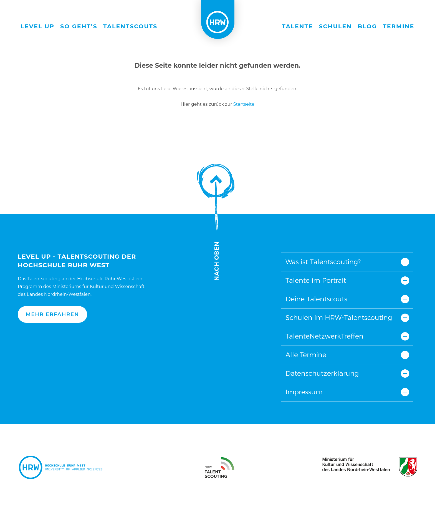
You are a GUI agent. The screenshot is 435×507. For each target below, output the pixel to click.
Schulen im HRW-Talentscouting (338, 318)
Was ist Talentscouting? (323, 262)
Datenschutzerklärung (322, 373)
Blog (367, 26)
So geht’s (78, 26)
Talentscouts (130, 26)
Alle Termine (305, 355)
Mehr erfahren (52, 314)
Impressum (304, 392)
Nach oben (215, 222)
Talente (297, 26)
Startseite (243, 104)
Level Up (38, 26)
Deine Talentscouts (316, 299)
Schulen (335, 26)
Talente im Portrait (315, 280)
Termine (398, 26)
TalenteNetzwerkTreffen (324, 336)
